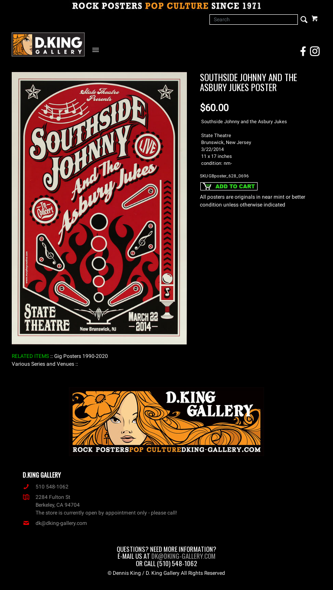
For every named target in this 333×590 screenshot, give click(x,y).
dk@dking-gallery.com (55, 523)
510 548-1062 (46, 487)
